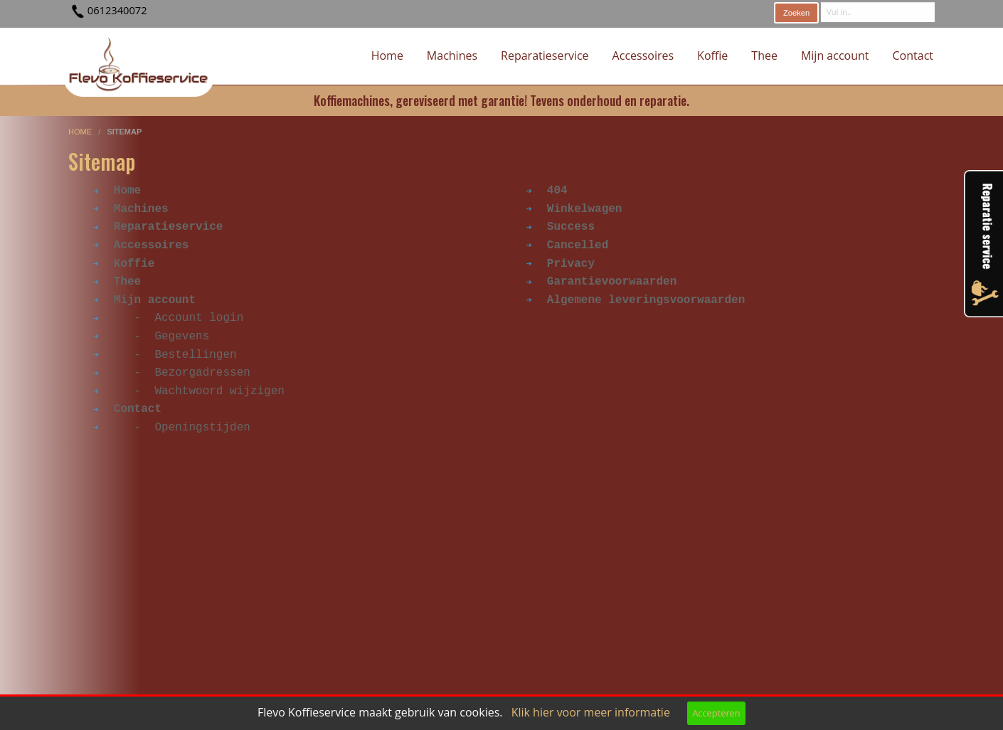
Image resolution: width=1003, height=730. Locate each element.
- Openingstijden (171, 427)
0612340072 (117, 10)
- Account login (168, 318)
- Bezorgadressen (171, 373)
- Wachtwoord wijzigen (189, 391)
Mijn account (835, 55)
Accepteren (716, 713)
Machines (452, 55)
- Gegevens (151, 336)
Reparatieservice (545, 55)
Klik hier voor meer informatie (590, 712)
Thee (764, 55)
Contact (913, 55)
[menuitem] (387, 56)
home (81, 131)
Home (387, 55)
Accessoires (643, 55)
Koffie (712, 55)
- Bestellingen (165, 355)
